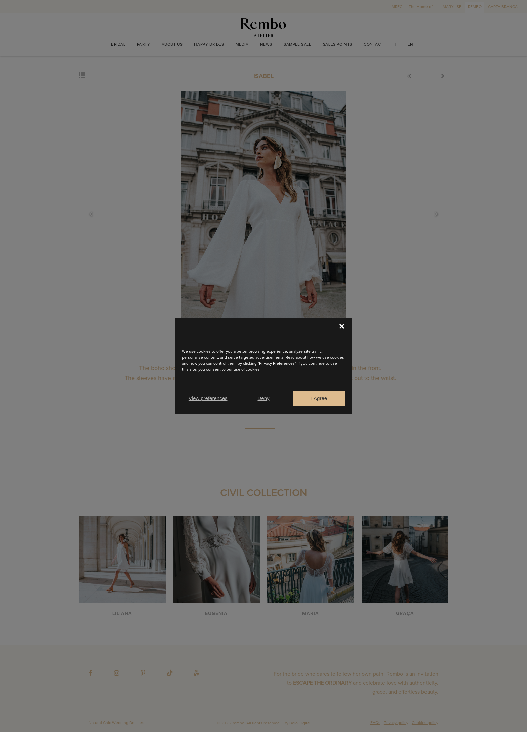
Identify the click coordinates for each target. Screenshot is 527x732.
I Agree (319, 398)
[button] (341, 326)
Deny (263, 398)
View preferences (208, 398)
